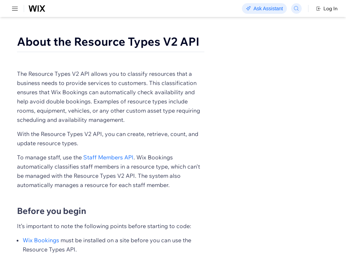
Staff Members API (108, 157)
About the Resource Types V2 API (108, 41)
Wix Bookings (41, 240)
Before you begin (51, 211)
